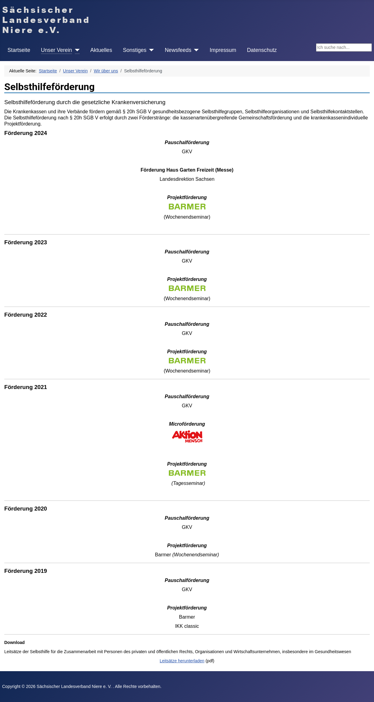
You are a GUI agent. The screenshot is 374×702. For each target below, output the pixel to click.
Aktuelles (101, 50)
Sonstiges (134, 50)
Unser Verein (56, 50)
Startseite (19, 50)
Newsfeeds (178, 50)
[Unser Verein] (76, 50)
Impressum (223, 50)
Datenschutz (262, 50)
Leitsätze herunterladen (182, 660)
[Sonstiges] (150, 50)
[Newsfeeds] (195, 50)
